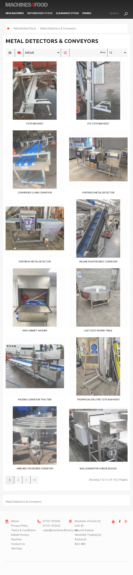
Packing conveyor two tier (35, 399)
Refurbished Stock (40, 13)
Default (29, 52)
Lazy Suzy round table (98, 330)
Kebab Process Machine (20, 537)
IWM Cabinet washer (35, 330)
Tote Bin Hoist (35, 123)
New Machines (15, 13)
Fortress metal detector (35, 261)
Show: (103, 52)
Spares (86, 13)
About (15, 521)
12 (110, 52)
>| (36, 480)
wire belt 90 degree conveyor (35, 468)
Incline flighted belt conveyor (98, 261)
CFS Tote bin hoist (98, 123)
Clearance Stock (67, 13)
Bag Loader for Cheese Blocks (98, 468)
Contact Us (18, 543)
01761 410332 (51, 525)
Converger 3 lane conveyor (35, 192)
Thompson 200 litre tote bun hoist (98, 399)
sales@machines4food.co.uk (56, 530)
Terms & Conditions (23, 530)
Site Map (16, 548)
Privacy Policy (19, 525)
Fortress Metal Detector (98, 192)
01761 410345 (51, 521)
